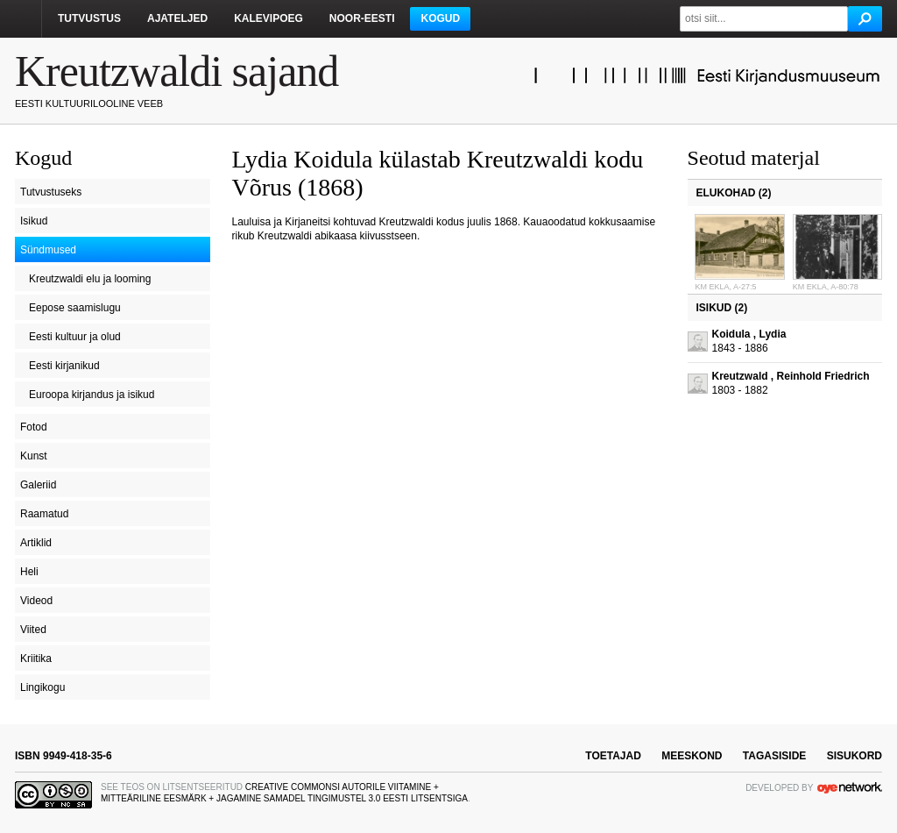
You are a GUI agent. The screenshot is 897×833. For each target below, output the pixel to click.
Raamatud (44, 514)
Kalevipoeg (268, 18)
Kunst (33, 456)
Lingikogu (42, 687)
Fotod (33, 427)
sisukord (854, 756)
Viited (33, 629)
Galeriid (38, 485)
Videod (36, 600)
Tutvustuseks (50, 192)
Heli (29, 572)
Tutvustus (89, 18)
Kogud (440, 18)
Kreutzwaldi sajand (176, 71)
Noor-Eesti (362, 18)
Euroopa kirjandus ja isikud (91, 394)
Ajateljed (177, 18)
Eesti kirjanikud (64, 366)
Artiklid (36, 543)
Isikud (33, 221)
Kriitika (36, 658)
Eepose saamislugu (75, 308)
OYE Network (849, 787)
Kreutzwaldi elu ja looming (90, 279)
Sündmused (48, 250)
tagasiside (774, 756)
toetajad (613, 756)
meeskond (691, 756)
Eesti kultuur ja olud (75, 337)
